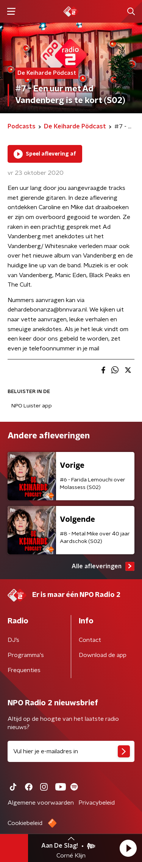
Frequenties (24, 670)
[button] (128, 848)
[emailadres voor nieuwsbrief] (71, 751)
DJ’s (13, 640)
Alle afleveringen (103, 566)
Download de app (102, 655)
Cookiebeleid (25, 823)
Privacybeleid (96, 803)
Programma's (26, 655)
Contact (90, 640)
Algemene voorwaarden (41, 803)
